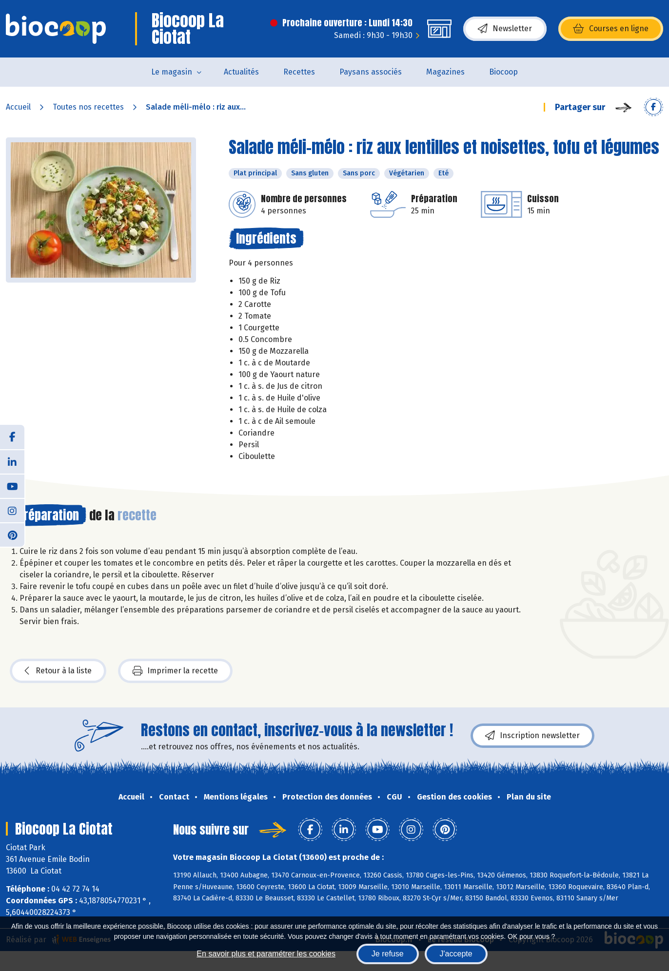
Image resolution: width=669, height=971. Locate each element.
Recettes (299, 71)
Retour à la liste (58, 671)
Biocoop (503, 71)
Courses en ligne (611, 29)
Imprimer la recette (175, 671)
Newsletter (505, 29)
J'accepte (456, 954)
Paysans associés (370, 71)
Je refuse (388, 954)
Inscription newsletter (532, 736)
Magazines (445, 71)
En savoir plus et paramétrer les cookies (266, 954)
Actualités (241, 71)
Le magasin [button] (171, 71)
